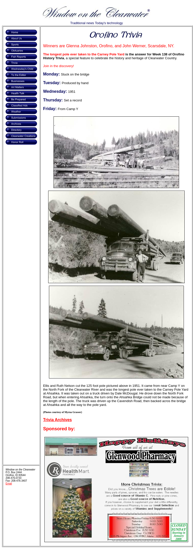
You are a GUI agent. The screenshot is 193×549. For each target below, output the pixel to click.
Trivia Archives (57, 420)
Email (9, 483)
